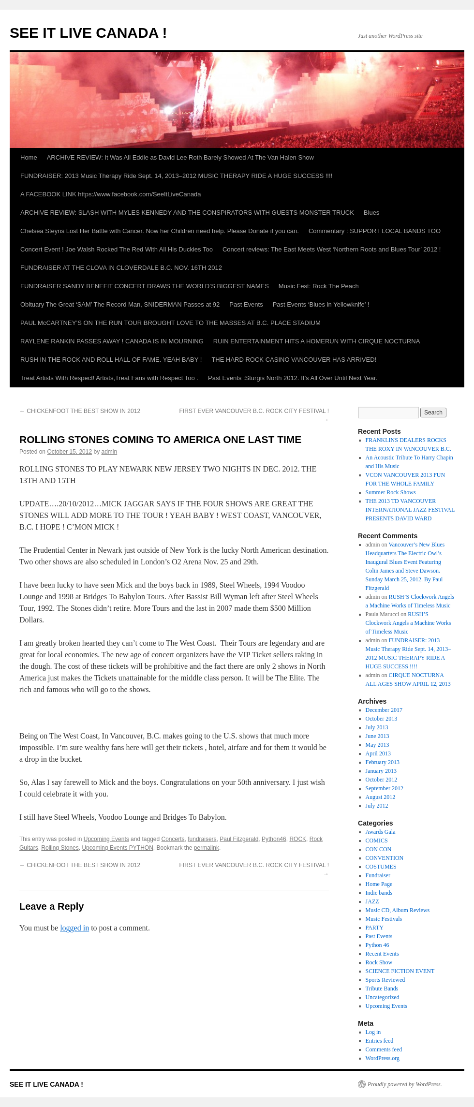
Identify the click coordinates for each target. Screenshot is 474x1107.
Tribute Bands (382, 988)
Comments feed (384, 1049)
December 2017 (384, 710)
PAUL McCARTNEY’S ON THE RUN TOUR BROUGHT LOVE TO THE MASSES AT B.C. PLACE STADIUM (170, 322)
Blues (372, 212)
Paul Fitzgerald (239, 839)
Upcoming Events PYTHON (117, 847)
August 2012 (381, 797)
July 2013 (377, 727)
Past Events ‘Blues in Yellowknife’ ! (321, 304)
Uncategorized (383, 997)
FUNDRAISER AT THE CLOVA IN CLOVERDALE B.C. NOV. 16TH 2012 (121, 267)
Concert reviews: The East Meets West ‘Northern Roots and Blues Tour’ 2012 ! (331, 249)
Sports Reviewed (385, 979)
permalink (206, 847)
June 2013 (377, 736)
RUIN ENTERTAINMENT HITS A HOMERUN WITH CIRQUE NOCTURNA (316, 341)
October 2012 (382, 779)
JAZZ (372, 901)
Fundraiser (378, 875)
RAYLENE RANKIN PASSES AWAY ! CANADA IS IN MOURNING (112, 341)
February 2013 (383, 762)
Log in (373, 1032)
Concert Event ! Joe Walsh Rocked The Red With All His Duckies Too (116, 249)
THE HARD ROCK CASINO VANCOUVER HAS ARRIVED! (293, 359)
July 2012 (377, 805)
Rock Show (379, 962)
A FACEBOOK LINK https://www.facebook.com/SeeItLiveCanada (110, 194)
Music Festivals (384, 918)
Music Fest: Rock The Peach (319, 286)
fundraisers (202, 839)
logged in (74, 928)
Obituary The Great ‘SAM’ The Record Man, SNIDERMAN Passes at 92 (120, 304)
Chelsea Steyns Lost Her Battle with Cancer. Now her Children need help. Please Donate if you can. (159, 231)
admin (110, 451)
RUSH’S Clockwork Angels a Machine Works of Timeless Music (408, 623)
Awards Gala (381, 831)
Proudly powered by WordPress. (405, 1084)
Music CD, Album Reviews (398, 910)
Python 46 (377, 945)
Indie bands (379, 892)
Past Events (246, 304)
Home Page (379, 884)
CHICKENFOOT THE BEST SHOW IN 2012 (79, 411)
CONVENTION (385, 858)
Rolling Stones (59, 847)
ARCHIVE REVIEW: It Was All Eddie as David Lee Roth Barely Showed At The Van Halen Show (180, 157)
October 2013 (382, 718)
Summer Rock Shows (391, 492)
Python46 (274, 839)
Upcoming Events (106, 839)
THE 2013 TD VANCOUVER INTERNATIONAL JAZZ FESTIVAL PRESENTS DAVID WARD (410, 510)
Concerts (173, 839)
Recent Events (382, 953)
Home (28, 157)
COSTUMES (381, 866)
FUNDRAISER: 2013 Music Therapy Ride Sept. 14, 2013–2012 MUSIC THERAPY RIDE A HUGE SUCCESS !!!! (176, 175)
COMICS (377, 840)
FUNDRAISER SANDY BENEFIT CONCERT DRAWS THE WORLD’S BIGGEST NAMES (144, 286)
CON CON (379, 849)
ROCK (297, 839)
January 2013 (381, 771)
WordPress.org (383, 1058)
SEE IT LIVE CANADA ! (88, 33)
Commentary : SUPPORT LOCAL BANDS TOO (375, 231)
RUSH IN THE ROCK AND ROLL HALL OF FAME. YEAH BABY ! (111, 359)
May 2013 (377, 744)
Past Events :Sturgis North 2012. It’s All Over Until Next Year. (292, 378)
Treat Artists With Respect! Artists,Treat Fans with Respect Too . (109, 378)
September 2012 (384, 788)
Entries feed (380, 1040)
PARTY (375, 927)
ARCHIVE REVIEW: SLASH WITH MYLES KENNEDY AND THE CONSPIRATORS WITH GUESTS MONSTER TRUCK (187, 212)
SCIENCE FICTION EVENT (400, 971)
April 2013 (378, 753)
